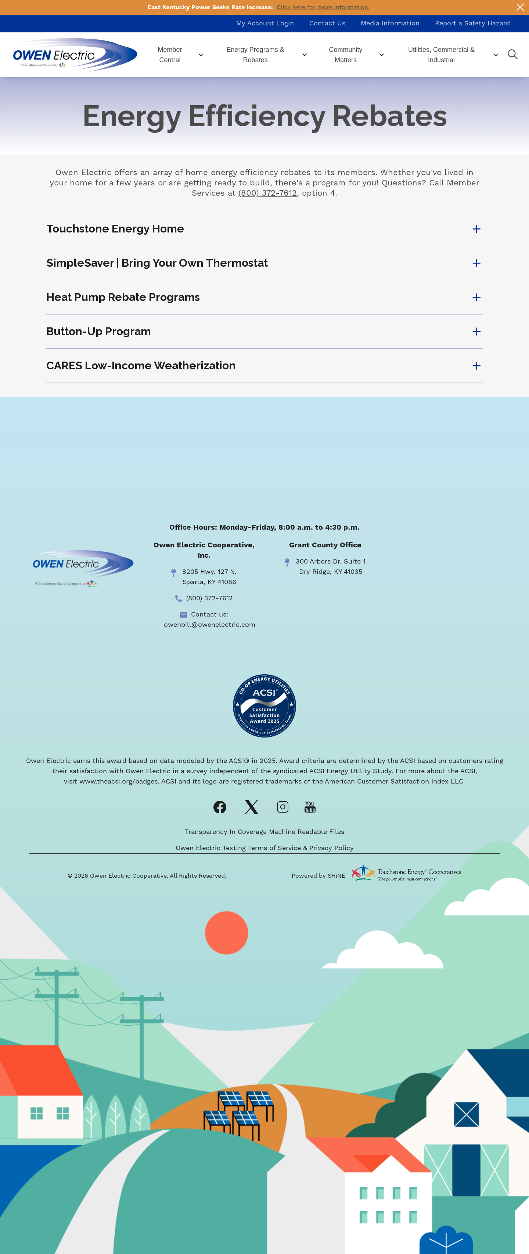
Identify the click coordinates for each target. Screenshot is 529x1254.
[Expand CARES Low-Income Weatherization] (264, 365)
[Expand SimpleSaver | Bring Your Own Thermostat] (264, 263)
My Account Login (265, 23)
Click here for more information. (323, 7)
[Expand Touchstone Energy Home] (264, 228)
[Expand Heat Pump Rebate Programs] (264, 297)
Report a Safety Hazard (472, 23)
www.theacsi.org (105, 781)
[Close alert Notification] (520, 7)
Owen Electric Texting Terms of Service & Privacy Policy (265, 848)
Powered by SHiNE (318, 876)
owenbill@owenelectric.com (209, 625)
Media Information (390, 23)
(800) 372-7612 (267, 193)
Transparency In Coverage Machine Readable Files (264, 832)
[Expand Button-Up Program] (264, 331)
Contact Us (327, 23)
